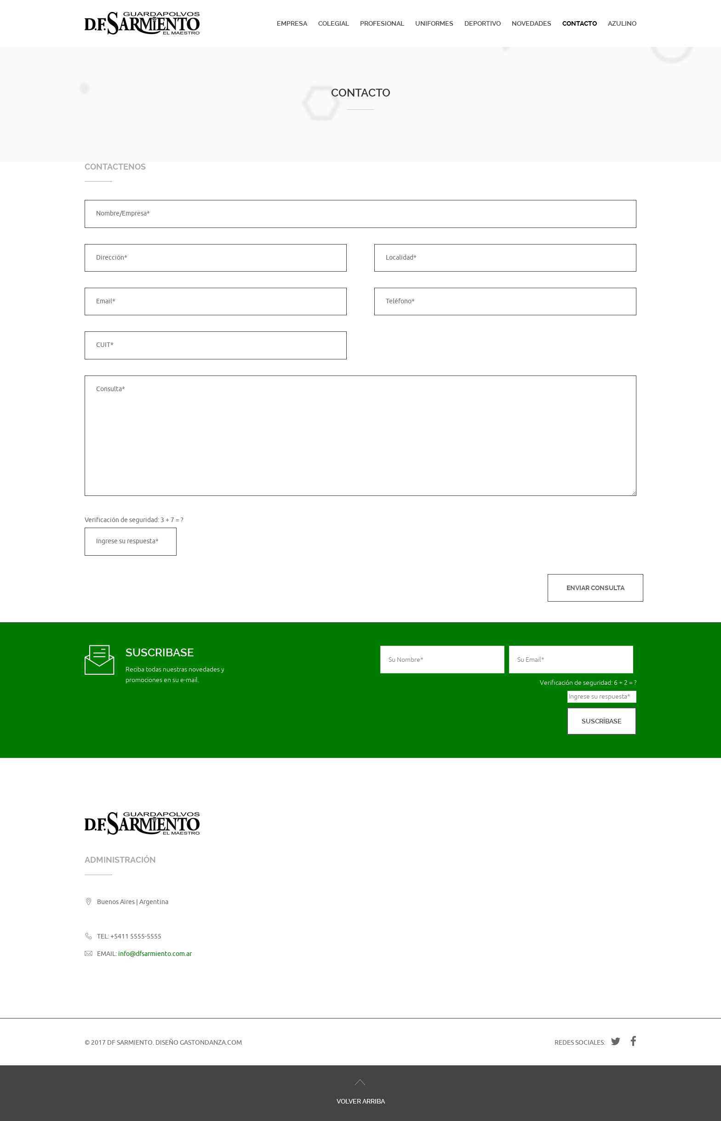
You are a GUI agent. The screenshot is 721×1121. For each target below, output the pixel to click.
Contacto (579, 23)
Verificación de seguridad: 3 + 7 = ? (134, 520)
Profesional (382, 23)
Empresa (292, 23)
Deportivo (482, 23)
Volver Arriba (361, 1101)
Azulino (622, 23)
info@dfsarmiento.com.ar (155, 954)
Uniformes (434, 23)
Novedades (531, 23)
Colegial (333, 23)
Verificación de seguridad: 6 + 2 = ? (588, 683)
